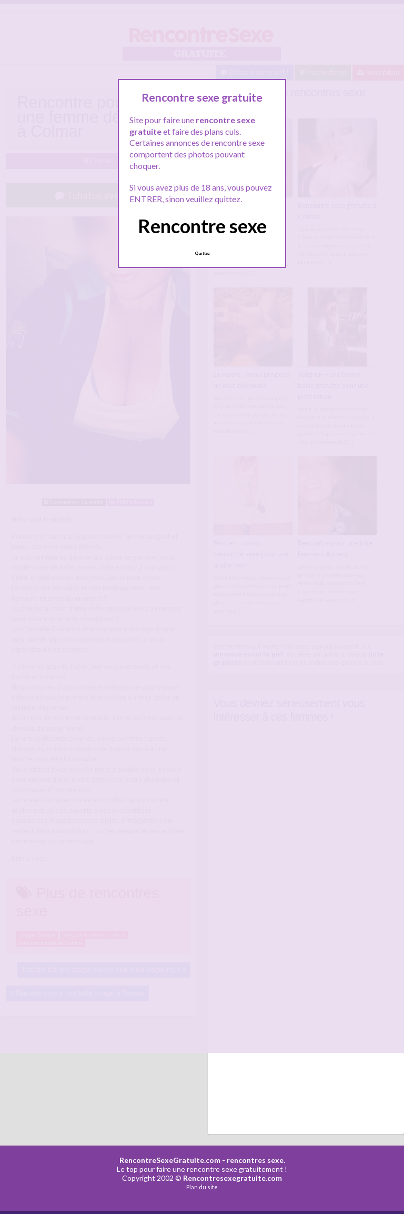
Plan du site (202, 1186)
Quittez (202, 253)
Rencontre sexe (202, 225)
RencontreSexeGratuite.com (169, 1159)
